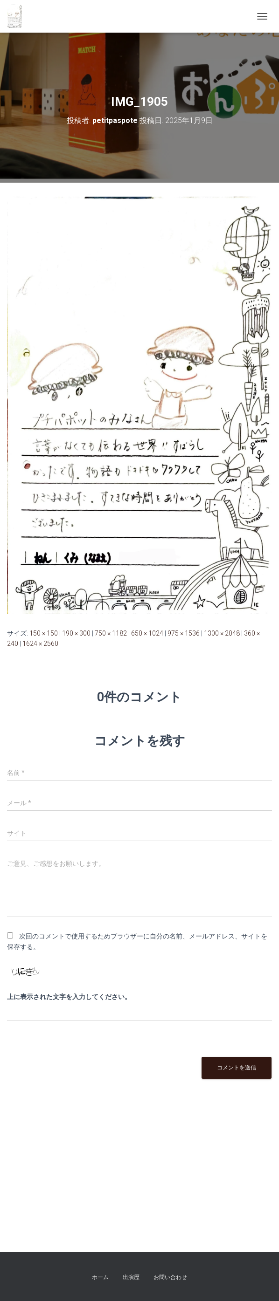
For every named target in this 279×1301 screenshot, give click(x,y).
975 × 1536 (183, 633)
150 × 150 (43, 633)
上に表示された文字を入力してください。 (69, 996)
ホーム (100, 1277)
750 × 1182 (111, 633)
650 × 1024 (147, 633)
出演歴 (131, 1277)
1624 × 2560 (40, 643)
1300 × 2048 (222, 633)
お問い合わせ (170, 1277)
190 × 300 (76, 633)
